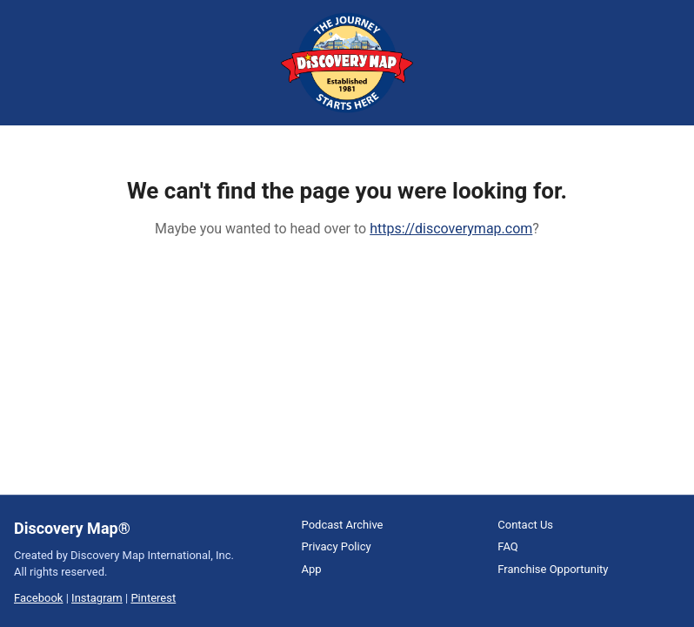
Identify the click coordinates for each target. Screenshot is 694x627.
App (312, 569)
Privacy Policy (336, 546)
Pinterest (153, 597)
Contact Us (525, 524)
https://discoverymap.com (451, 228)
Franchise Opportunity (552, 569)
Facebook (38, 597)
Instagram (97, 597)
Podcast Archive (343, 524)
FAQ (507, 546)
